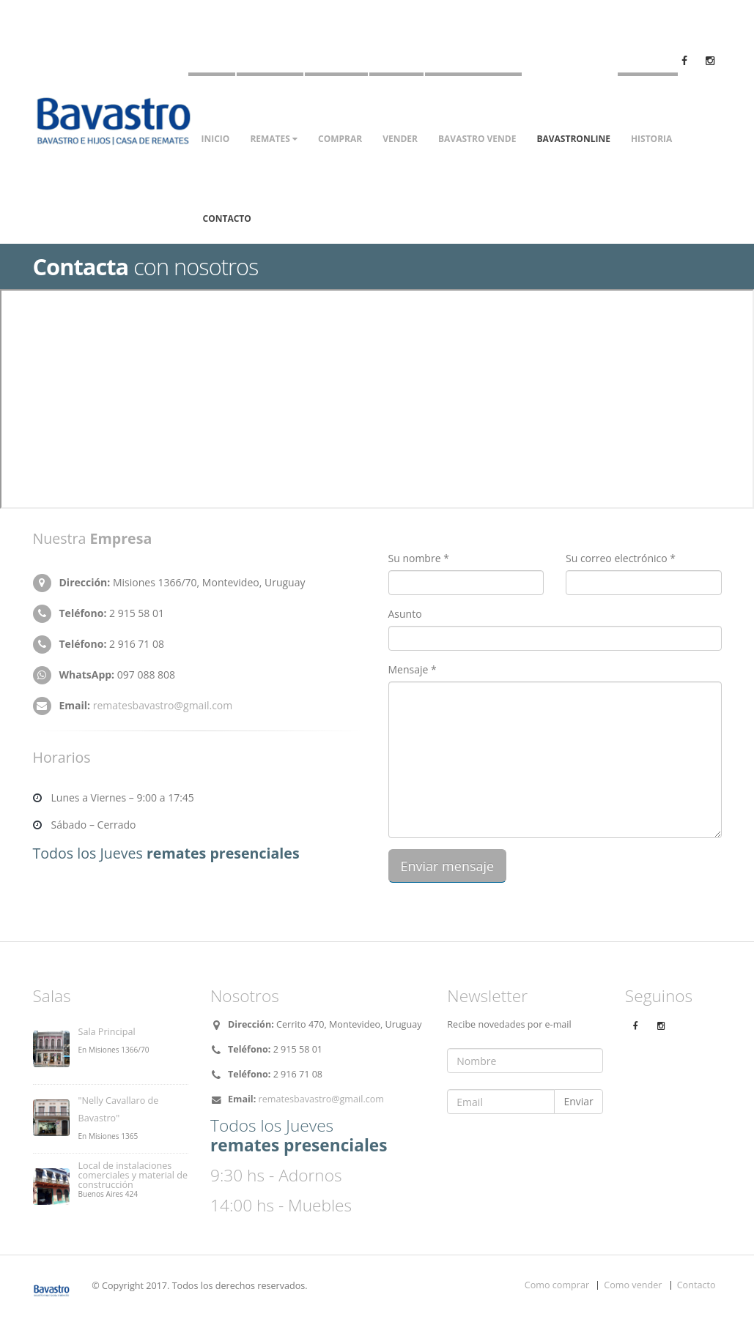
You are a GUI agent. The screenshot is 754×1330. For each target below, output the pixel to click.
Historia (651, 138)
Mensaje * (412, 669)
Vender (400, 138)
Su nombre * (418, 558)
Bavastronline (573, 138)
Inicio (216, 138)
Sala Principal (107, 1031)
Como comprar (557, 1285)
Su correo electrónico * (621, 558)
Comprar (340, 138)
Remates (273, 138)
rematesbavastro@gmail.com (163, 705)
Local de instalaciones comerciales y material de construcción (133, 1175)
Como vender (633, 1285)
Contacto (227, 218)
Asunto (405, 614)
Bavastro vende (477, 138)
